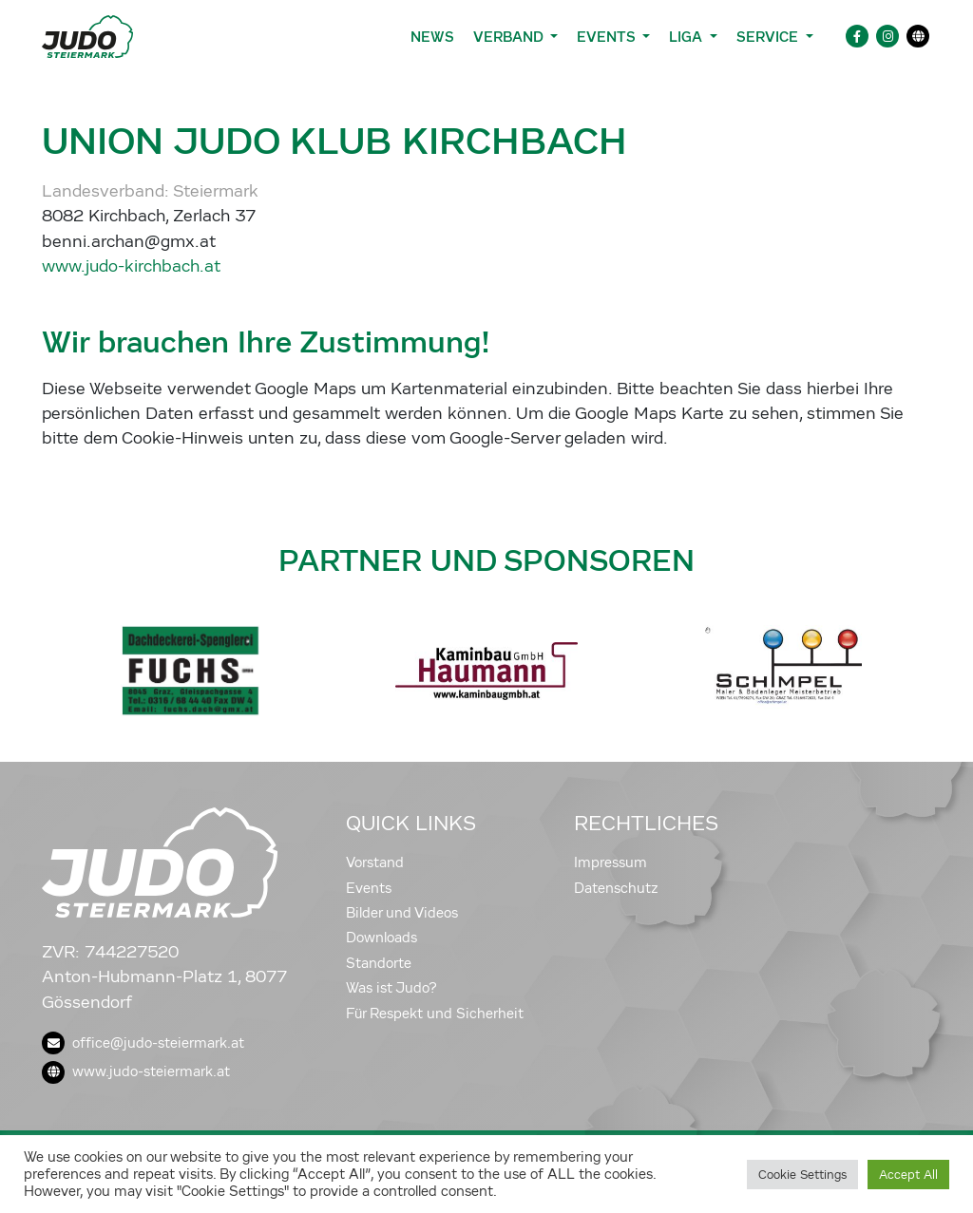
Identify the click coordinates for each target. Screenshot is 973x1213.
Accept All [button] (908, 1174)
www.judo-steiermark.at (136, 1071)
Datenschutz (616, 888)
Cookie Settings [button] (802, 1174)
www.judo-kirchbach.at (131, 266)
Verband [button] (509, 37)
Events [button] (608, 37)
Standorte (378, 963)
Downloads (381, 937)
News (432, 37)
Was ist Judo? (391, 987)
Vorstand (375, 862)
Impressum (610, 862)
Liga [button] (687, 37)
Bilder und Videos (402, 912)
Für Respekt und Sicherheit (435, 1013)
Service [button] (769, 37)
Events (368, 888)
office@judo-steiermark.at (143, 1043)
